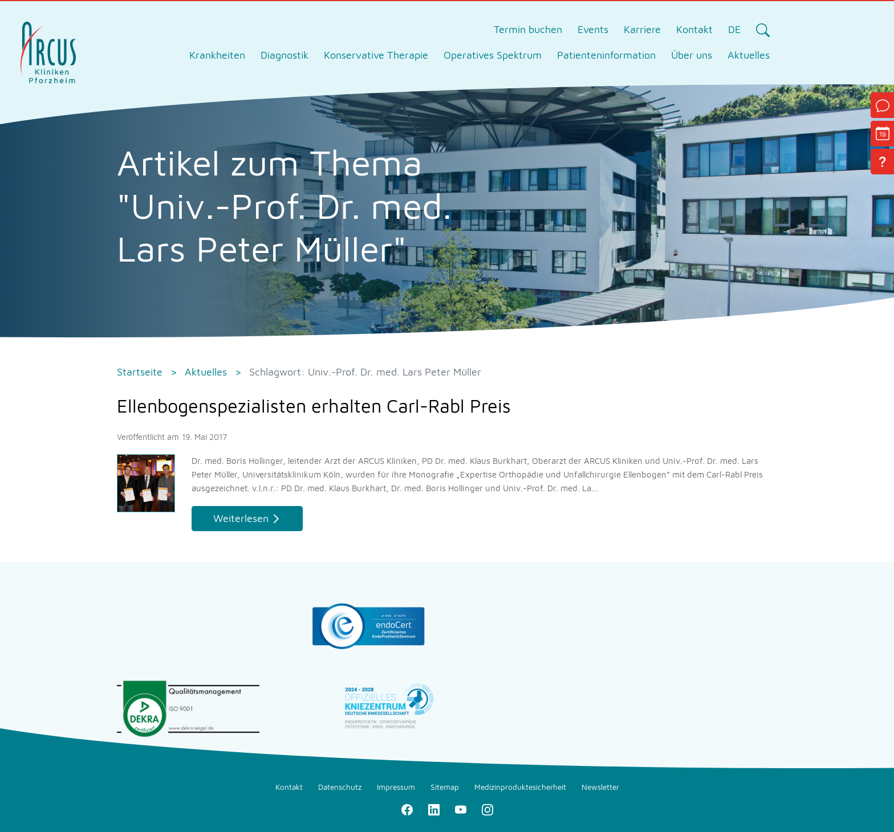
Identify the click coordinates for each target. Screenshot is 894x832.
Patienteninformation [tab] (606, 55)
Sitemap (444, 787)
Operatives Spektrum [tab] (493, 55)
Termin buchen (528, 29)
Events (593, 29)
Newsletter (600, 787)
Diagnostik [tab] (284, 55)
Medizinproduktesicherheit (520, 787)
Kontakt (694, 29)
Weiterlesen (241, 518)
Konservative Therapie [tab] (376, 55)
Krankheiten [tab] (217, 55)
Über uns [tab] (691, 55)
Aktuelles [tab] (749, 55)
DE (734, 29)
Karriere (642, 29)
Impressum (396, 787)
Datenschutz (339, 787)
